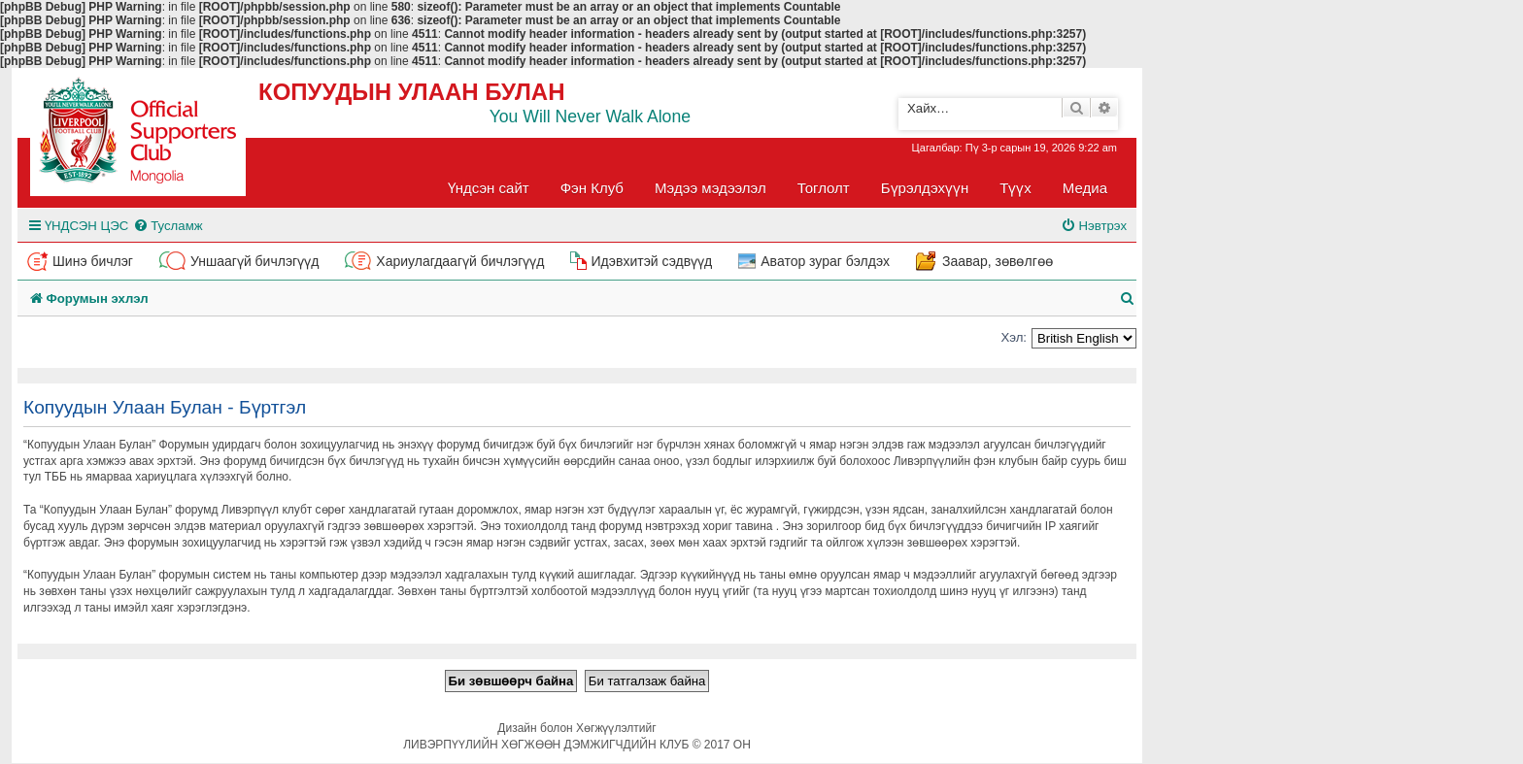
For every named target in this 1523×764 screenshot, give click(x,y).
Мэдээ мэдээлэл (710, 188)
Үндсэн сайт (488, 188)
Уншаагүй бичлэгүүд (254, 261)
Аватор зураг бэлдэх (825, 261)
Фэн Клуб (592, 188)
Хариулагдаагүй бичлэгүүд (460, 261)
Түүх (1015, 188)
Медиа (1085, 188)
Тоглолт (823, 188)
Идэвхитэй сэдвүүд (651, 261)
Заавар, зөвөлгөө (997, 261)
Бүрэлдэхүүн (924, 188)
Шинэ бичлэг (92, 261)
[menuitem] (167, 226)
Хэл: (1013, 337)
